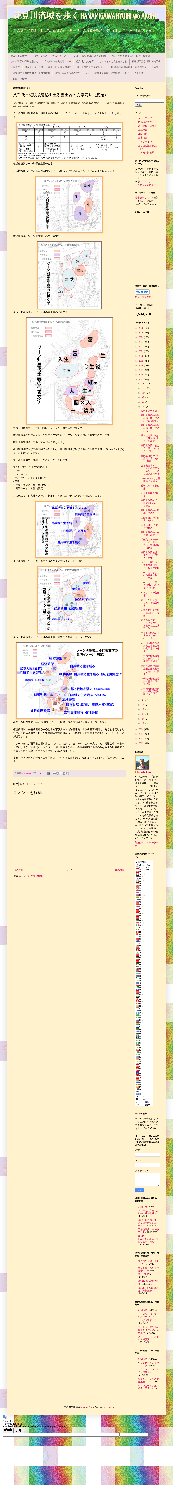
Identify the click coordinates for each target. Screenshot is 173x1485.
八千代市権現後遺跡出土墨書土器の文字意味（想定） (150, 647)
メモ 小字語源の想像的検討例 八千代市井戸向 (150, 565)
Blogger (109, 1407)
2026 (141, 328)
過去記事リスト (60, 56)
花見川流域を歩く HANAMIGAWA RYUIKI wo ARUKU (85, 16)
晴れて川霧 (144, 1274)
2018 (141, 365)
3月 (143, 714)
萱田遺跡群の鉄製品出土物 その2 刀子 (150, 428)
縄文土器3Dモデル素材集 (89, 67)
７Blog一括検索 (19, 79)
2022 (141, 347)
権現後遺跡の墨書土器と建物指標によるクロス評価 (150, 670)
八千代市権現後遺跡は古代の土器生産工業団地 (150, 659)
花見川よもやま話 (85, 61)
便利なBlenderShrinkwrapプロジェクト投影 (148, 1239)
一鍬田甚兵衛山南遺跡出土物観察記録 (127, 67)
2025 (141, 332)
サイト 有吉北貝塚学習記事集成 (102, 73)
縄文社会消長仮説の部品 (67, 73)
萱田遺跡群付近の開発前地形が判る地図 (150, 503)
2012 (141, 738)
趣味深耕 (142, 134)
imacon (84, 1407)
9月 (143, 397)
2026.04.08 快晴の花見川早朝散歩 (148, 1289)
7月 (143, 407)
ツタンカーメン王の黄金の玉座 (148, 1387)
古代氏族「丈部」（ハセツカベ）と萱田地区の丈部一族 (150, 624)
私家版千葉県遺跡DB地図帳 (146, 61)
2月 (143, 719)
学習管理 (15, 67)
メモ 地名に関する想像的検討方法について (150, 585)
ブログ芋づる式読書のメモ (57, 61)
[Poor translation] (18, 1430)
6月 (143, 700)
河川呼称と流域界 (147, 126)
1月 (143, 723)
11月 (143, 388)
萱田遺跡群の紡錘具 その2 (150, 511)
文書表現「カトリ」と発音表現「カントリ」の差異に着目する (150, 469)
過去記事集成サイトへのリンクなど (29, 56)
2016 (141, 374)
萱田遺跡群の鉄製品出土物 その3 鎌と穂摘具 (150, 418)
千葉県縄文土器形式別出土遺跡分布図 (30, 73)
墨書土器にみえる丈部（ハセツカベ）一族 (150, 636)
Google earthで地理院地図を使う (150, 479)
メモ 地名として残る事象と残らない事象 (150, 575)
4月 (143, 709)
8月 (143, 402)
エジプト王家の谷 (147, 1320)
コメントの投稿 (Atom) (31, 876)
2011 (141, 743)
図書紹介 (142, 137)
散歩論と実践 (145, 122)
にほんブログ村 (143, 297)
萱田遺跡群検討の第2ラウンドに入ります (150, 555)
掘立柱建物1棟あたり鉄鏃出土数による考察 (150, 438)
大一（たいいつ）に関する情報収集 (150, 603)
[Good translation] (8, 1430)
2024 (141, 337)
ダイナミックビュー (145, 185)
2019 (141, 361)
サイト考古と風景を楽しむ (113, 61)
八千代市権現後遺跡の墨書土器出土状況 (150, 681)
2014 (141, 729)
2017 (141, 370)
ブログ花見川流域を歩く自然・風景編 (130, 56)
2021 (141, 351)
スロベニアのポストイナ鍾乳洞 (148, 1338)
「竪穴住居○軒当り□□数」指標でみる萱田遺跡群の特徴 (150, 543)
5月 (143, 705)
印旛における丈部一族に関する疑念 (150, 613)
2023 (141, 342)
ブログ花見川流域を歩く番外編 (89, 56)
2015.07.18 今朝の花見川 (149, 526)
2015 (141, 379)
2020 (141, 356)
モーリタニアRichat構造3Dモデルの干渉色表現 (148, 1330)
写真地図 (142, 130)
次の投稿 (18, 870)
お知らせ (142, 1206)
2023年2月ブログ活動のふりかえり (148, 1212)
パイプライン (145, 141)
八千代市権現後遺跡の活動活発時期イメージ (150, 692)
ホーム (69, 870)
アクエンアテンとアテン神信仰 (148, 1370)
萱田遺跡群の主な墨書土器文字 (150, 533)
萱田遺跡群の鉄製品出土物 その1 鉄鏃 (150, 458)
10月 (144, 393)
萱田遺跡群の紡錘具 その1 (150, 519)
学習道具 (156, 67)
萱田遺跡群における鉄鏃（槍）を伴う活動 (150, 448)
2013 (141, 734)
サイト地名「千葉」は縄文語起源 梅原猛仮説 (48, 67)
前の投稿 (119, 870)
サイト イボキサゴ (135, 73)
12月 (144, 383)
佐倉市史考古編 (149, 411)
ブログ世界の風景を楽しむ (24, 61)
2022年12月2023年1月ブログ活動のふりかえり (148, 1223)
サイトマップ (145, 118)
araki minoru (145, 772)
